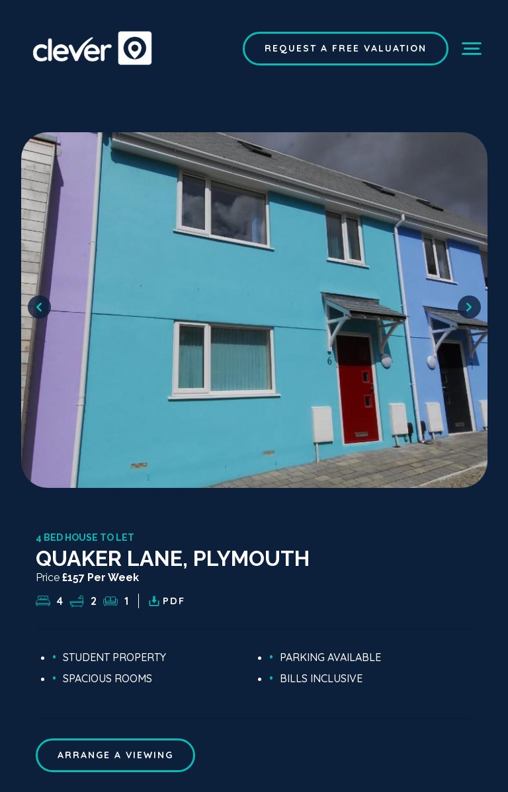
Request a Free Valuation (346, 48)
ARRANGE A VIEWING (115, 755)
